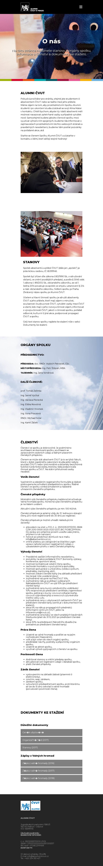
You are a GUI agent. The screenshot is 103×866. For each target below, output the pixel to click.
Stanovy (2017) (30, 747)
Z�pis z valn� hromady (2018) (38, 778)
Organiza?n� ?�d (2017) (35, 740)
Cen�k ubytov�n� (33, 732)
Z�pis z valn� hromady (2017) (38, 770)
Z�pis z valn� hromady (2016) (38, 763)
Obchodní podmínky (30, 833)
